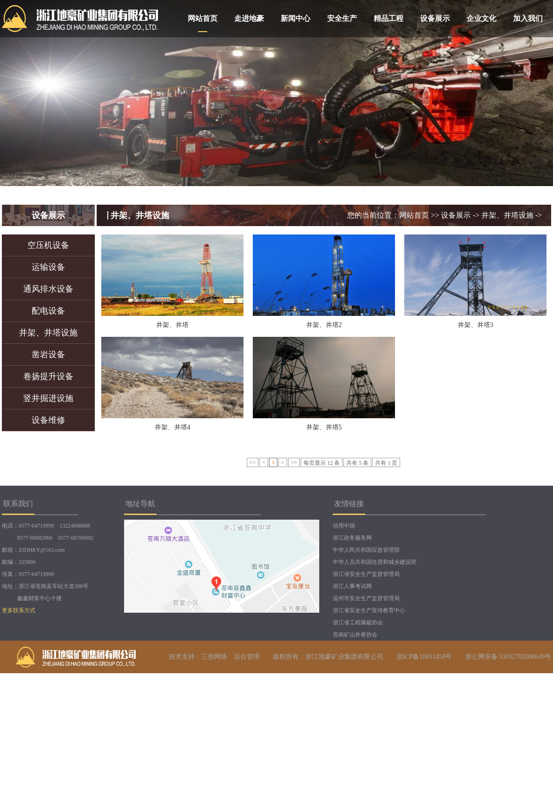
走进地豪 (249, 18)
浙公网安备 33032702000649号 (508, 656)
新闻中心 (295, 18)
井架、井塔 (172, 324)
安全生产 (342, 18)
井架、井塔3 (476, 324)
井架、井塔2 (324, 324)
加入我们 (528, 18)
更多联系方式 (18, 610)
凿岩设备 (48, 354)
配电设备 (48, 310)
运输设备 (48, 267)
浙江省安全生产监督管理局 (366, 574)
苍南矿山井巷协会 (355, 634)
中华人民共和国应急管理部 (366, 550)
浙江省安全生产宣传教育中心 (369, 610)
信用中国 (344, 525)
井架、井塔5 (324, 427)
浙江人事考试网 (352, 586)
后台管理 (247, 656)
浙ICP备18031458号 (424, 656)
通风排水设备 (48, 289)
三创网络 (214, 656)
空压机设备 (48, 245)
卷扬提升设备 (48, 376)
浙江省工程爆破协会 (358, 622)
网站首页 (202, 18)
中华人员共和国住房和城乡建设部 (374, 562)
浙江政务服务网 (352, 538)
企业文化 (481, 18)
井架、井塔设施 (48, 332)
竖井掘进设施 (48, 398)
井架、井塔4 (173, 427)
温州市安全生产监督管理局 (366, 598)
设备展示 (435, 18)
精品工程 (388, 18)
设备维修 (48, 420)
